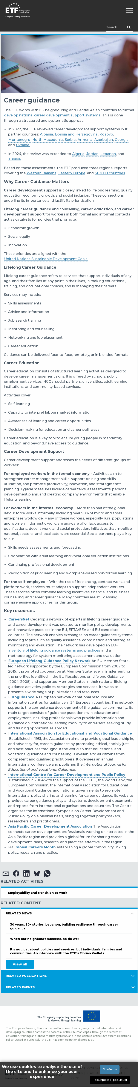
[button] (6, 873)
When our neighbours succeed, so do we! (44, 939)
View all (20, 964)
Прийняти (110, 1069)
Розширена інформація (109, 1079)
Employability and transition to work (37, 893)
